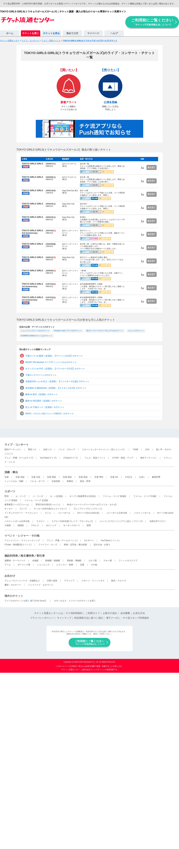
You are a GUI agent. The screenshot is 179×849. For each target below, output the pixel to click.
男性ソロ (32, 449)
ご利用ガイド (93, 613)
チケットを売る (51, 33)
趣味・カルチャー (12, 585)
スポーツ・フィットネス (92, 580)
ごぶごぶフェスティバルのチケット (35, 331)
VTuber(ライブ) (70, 458)
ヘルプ (114, 33)
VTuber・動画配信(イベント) (17, 544)
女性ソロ (47, 449)
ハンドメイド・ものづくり (40, 585)
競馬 (89, 525)
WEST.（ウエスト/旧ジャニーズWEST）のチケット (49, 413)
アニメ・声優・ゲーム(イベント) (62, 540)
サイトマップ (64, 618)
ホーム (9, 33)
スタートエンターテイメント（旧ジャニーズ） (104, 449)
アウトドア (69, 580)
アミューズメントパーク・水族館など (22, 580)
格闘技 (21, 525)
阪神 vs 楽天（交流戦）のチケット (41, 394)
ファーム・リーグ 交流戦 (36, 500)
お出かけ (9, 575)
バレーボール (64, 513)
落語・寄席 (85, 481)
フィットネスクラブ (128, 560)
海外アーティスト (148, 458)
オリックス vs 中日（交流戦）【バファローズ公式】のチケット (55, 368)
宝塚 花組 (20, 477)
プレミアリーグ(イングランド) (87, 508)
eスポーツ (89, 540)
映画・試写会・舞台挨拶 (75, 544)
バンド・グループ (66, 449)
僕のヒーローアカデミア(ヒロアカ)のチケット (104, 331)
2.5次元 (128, 477)
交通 (82, 564)
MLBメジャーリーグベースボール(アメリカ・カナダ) (91, 504)
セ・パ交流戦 (56, 496)
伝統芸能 (56, 481)
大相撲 (7, 525)
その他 (94, 564)
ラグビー (40, 521)
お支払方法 (139, 613)
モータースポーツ (71, 525)
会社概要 (125, 613)
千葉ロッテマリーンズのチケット (41, 375)
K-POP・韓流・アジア (123, 458)
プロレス (35, 525)
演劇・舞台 (11, 472)
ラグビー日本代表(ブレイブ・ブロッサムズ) (72, 521)
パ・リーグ (38, 496)
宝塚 (6, 477)
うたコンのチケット (136, 331)
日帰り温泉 (52, 580)
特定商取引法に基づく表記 (88, 618)
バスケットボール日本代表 (17, 521)
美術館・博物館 (74, 560)
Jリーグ (23, 508)
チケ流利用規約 (74, 613)
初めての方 (72, 33)
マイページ (93, 33)
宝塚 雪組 (51, 477)
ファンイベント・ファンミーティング (22, 540)
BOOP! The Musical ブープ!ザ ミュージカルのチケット (51, 362)
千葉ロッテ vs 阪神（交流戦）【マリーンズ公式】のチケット (54, 356)
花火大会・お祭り (102, 544)
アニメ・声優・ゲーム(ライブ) (18, 458)
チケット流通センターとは (48, 613)
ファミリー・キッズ (47, 544)
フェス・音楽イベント (95, 458)
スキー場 (107, 560)
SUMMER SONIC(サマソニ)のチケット (36, 336)
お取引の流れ (110, 613)
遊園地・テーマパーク (14, 560)
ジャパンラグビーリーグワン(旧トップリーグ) (121, 521)
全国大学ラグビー (157, 521)
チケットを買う (30, 33)
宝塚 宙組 (83, 477)
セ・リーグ (21, 496)
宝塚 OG (114, 477)
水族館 (35, 560)
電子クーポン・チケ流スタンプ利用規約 (127, 618)
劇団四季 (156, 477)
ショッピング (43, 564)
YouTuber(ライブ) (48, 458)
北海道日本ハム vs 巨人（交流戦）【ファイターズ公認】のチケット (57, 381)
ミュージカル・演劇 (13, 481)
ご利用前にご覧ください (152, 22)
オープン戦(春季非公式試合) (83, 496)
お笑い (142, 477)
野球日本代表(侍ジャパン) (48, 504)
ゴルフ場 (92, 560)
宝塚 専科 (98, 477)
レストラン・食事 (64, 564)
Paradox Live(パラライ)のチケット (68, 331)
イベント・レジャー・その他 (21, 535)
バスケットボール (142, 513)
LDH (147, 449)
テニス (48, 513)
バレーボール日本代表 (116, 513)
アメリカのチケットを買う (17, 600)
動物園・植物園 (52, 560)
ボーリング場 (24, 564)
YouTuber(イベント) (110, 540)
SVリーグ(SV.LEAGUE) (88, 513)
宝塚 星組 (67, 477)
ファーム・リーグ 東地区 (114, 496)
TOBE (135, 449)
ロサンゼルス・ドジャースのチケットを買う (75, 600)
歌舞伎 (70, 481)
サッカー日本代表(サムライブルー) (50, 508)
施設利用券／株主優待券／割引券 (24, 555)
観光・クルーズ (118, 580)
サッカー (8, 508)
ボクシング (51, 525)
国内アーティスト (12, 449)
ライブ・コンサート (16, 444)
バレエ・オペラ (37, 481)
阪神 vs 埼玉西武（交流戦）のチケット (43, 401)
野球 (6, 496)
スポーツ (9, 491)
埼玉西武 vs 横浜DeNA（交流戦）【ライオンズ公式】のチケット (55, 388)
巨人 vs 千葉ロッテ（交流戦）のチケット (44, 407)
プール (7, 564)
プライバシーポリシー (42, 618)
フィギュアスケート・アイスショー (21, 513)
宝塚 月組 (35, 477)
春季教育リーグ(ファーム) (16, 504)
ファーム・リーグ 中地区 (145, 496)
